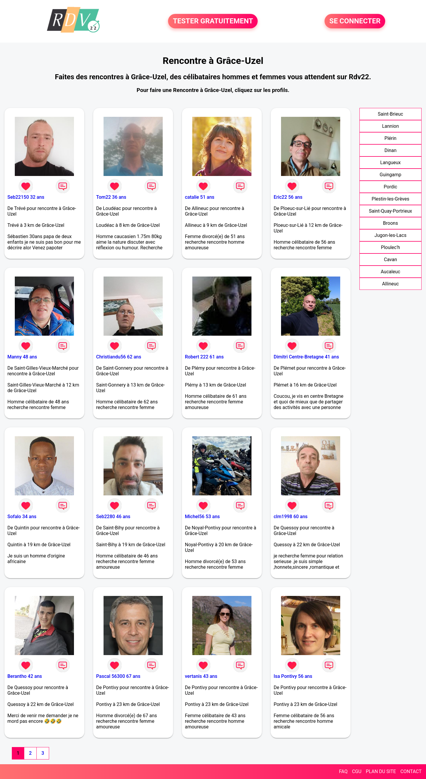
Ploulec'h (390, 247)
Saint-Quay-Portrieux (390, 211)
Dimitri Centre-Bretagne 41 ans (306, 357)
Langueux (390, 162)
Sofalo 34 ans (21, 516)
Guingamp (390, 174)
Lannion (390, 126)
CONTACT (411, 771)
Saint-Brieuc (390, 114)
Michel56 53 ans (202, 516)
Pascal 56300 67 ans (118, 676)
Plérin (391, 138)
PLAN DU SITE (381, 771)
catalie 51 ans (199, 197)
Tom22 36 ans (111, 197)
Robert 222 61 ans (204, 357)
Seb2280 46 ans (113, 516)
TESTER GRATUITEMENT (213, 21)
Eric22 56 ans (288, 197)
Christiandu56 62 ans (118, 357)
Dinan (391, 150)
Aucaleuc (390, 271)
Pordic (390, 187)
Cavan (390, 259)
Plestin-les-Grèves (390, 199)
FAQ (343, 771)
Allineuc (390, 284)
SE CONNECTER (354, 21)
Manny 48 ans (22, 357)
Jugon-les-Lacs (390, 235)
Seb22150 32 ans (25, 197)
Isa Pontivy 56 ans (293, 676)
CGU (357, 771)
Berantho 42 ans (24, 676)
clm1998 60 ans (291, 516)
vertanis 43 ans (201, 676)
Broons (390, 223)
